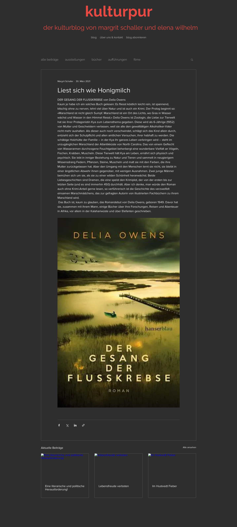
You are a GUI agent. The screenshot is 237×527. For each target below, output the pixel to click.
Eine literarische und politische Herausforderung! (64, 487)
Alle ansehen (189, 447)
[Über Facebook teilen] (59, 425)
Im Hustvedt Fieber (164, 486)
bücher (97, 59)
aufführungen (117, 59)
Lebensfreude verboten (114, 486)
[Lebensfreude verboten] (118, 467)
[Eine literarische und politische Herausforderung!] (65, 467)
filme (137, 59)
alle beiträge (49, 59)
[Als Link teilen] (83, 425)
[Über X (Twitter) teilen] (67, 425)
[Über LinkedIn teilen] (75, 425)
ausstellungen (75, 59)
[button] (192, 59)
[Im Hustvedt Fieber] (172, 467)
